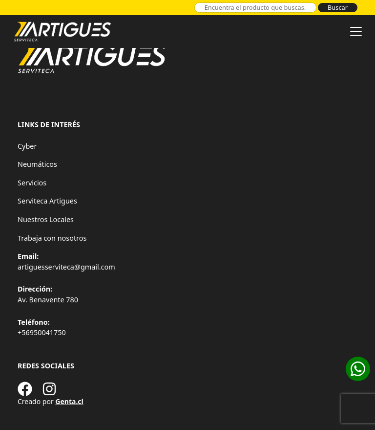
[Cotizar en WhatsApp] (358, 369)
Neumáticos (37, 164)
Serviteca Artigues (47, 200)
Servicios (32, 182)
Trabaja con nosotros (52, 238)
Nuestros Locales (46, 219)
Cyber (27, 146)
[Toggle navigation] (356, 31)
